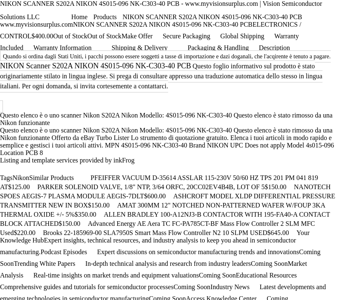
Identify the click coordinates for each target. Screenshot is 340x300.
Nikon (21, 177)
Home (79, 16)
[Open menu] (65, 14)
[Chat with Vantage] (45, 16)
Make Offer (137, 36)
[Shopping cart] (55, 16)
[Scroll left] (78, 177)
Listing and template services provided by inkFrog (67, 160)
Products (105, 16)
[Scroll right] (86, 177)
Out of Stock (104, 36)
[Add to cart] (34, 186)
